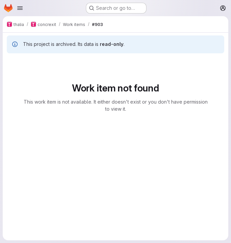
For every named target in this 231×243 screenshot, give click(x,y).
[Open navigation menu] (20, 8)
